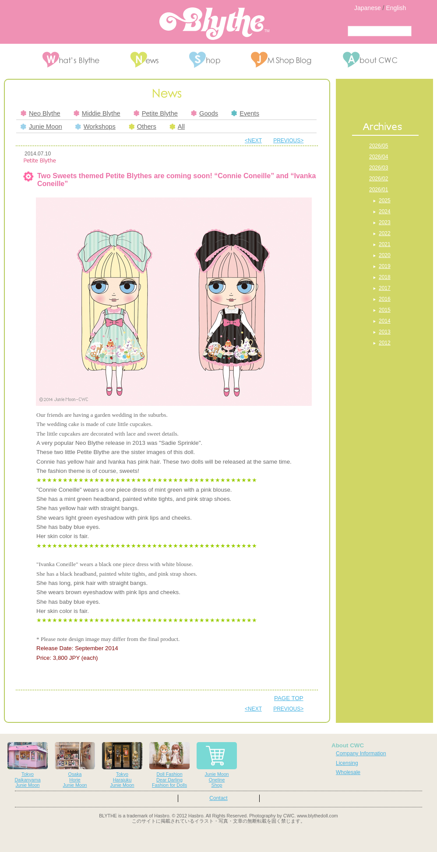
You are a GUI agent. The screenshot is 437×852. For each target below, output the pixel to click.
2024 (385, 211)
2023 (385, 222)
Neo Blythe (40, 113)
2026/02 (378, 179)
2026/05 (378, 146)
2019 (385, 266)
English (396, 7)
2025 (385, 200)
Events (245, 113)
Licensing (347, 763)
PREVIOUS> (288, 140)
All (177, 126)
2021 (385, 244)
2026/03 (378, 168)
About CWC (347, 745)
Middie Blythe (97, 113)
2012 (385, 343)
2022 (385, 233)
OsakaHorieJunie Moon (75, 765)
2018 (385, 277)
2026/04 (378, 157)
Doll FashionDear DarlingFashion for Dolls (169, 765)
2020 (385, 255)
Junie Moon (41, 126)
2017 (385, 288)
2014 (385, 321)
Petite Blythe (156, 113)
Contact (218, 798)
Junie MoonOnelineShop (217, 765)
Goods (204, 113)
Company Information (361, 753)
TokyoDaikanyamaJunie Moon (27, 765)
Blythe (214, 23)
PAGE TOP (288, 698)
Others (142, 126)
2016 (385, 299)
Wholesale (348, 772)
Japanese (367, 7)
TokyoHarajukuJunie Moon (122, 765)
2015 (385, 310)
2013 (385, 332)
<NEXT (253, 140)
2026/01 (378, 190)
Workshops (95, 126)
